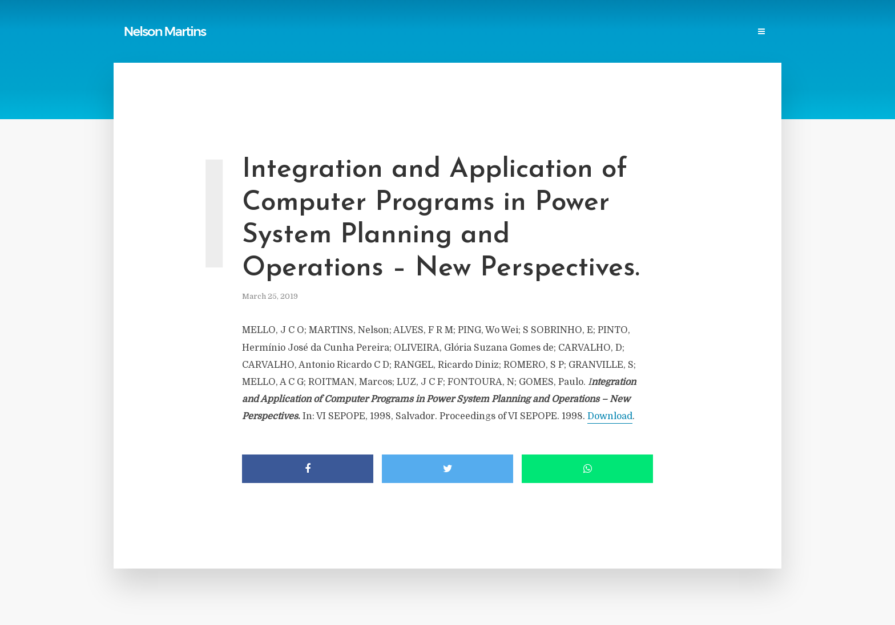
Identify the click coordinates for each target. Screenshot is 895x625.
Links (396, 32)
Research (621, 32)
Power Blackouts (454, 32)
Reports (356, 32)
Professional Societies (545, 32)
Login (754, 32)
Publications (302, 32)
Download (609, 416)
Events (666, 32)
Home (253, 32)
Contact (711, 32)
